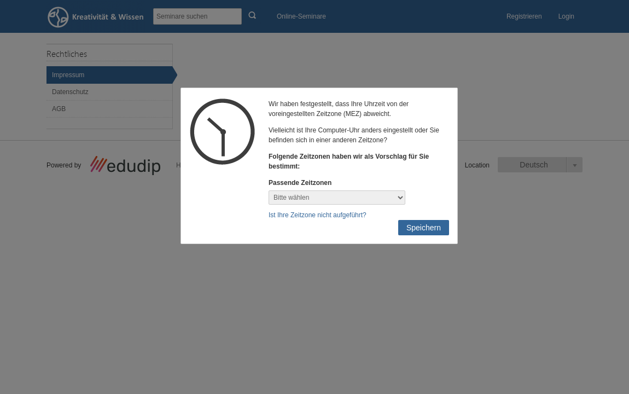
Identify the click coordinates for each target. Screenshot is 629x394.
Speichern (423, 227)
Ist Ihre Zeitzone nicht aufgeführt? (317, 215)
